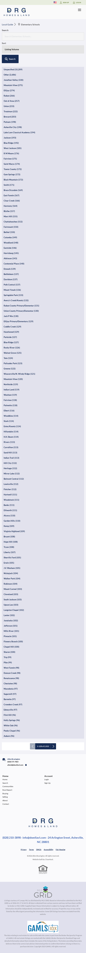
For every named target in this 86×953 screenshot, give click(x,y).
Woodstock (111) (11, 500)
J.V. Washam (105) (12, 568)
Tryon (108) (9, 547)
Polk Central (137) (12, 284)
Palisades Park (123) (13, 363)
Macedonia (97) (11, 689)
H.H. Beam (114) (11, 437)
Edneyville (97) (10, 709)
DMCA (38, 850)
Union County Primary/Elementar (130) (21, 311)
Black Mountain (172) (13, 179)
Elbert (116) (9, 410)
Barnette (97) (10, 699)
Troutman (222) (11, 111)
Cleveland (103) (11, 594)
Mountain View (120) (13, 379)
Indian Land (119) (11, 389)
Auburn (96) (9, 736)
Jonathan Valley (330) (13, 80)
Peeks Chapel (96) (12, 730)
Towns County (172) (13, 169)
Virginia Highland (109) (14, 531)
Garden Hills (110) (12, 521)
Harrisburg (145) (11, 253)
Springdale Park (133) (13, 295)
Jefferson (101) (11, 626)
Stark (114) (9, 421)
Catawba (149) (10, 237)
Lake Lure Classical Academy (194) (19, 132)
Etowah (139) (10, 269)
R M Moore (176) (11, 153)
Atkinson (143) (10, 258)
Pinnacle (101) (10, 636)
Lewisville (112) (11, 484)
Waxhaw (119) (10, 395)
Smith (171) (9, 185)
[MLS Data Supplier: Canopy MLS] (43, 892)
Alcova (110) (9, 515)
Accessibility (48, 850)
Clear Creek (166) (12, 200)
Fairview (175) (10, 158)
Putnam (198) (10, 122)
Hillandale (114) (11, 431)
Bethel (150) (9, 232)
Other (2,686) (10, 74)
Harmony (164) (10, 206)
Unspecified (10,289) (13, 69)
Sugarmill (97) (10, 694)
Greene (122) (10, 368)
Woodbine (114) (11, 416)
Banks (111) (9, 505)
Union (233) (9, 106)
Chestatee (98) (10, 683)
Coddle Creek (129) (12, 326)
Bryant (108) (9, 536)
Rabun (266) (9, 95)
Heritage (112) (10, 468)
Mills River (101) (11, 631)
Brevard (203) (10, 116)
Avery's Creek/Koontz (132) (16, 300)
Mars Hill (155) (11, 216)
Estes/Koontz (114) (12, 426)
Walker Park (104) (12, 578)
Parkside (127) (10, 337)
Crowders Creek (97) (13, 704)
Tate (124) (8, 358)
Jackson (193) (10, 137)
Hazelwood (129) (11, 332)
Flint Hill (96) (10, 715)
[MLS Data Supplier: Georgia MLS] (43, 926)
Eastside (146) (10, 248)
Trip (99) (7, 657)
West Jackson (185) (13, 148)
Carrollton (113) (11, 447)
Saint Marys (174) (12, 164)
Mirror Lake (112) (12, 473)
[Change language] (55, 2)
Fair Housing (60, 850)
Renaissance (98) (11, 678)
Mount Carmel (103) (13, 589)
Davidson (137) (11, 279)
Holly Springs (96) (12, 720)
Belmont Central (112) (14, 479)
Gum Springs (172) (12, 174)
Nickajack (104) (11, 573)
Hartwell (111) (10, 494)
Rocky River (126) (12, 347)
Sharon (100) (9, 652)
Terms (31, 850)
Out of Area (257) (12, 101)
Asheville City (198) (13, 127)
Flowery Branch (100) (13, 641)
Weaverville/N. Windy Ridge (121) (19, 374)
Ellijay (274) (9, 90)
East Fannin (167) (11, 195)
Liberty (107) (10, 552)
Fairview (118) (10, 400)
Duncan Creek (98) (12, 673)
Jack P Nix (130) (11, 316)
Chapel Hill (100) (11, 647)
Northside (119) (11, 384)
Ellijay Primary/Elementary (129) (18, 321)
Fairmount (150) (11, 227)
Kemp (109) (9, 526)
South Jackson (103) (13, 599)
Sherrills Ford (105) (12, 557)
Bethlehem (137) (11, 274)
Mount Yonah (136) (12, 290)
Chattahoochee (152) (13, 221)
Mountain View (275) (13, 85)
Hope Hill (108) (11, 542)
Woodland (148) (11, 242)
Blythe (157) (9, 211)
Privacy (24, 850)
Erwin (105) (9, 563)
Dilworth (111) (10, 510)
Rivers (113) (9, 442)
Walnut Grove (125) (13, 353)
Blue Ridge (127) (11, 342)
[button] (10, 59)
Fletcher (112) (10, 489)
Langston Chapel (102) (14, 610)
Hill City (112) (10, 463)
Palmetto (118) (10, 405)
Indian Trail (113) (11, 458)
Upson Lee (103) (11, 605)
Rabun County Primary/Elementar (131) (21, 305)
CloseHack (49, 859)
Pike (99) (8, 662)
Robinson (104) (10, 584)
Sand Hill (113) (10, 452)
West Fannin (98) (11, 668)
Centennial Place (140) (14, 263)
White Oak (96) (11, 725)
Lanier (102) (9, 615)
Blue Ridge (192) (11, 143)
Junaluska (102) (11, 620)
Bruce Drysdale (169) (13, 190)
